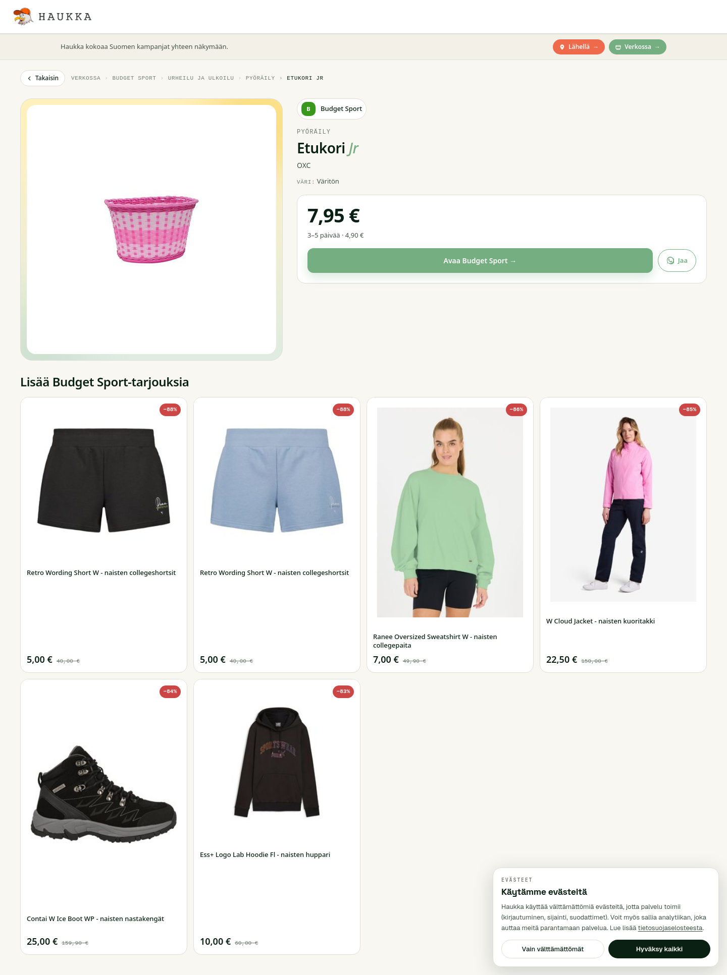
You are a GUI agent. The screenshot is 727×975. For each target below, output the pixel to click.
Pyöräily (260, 78)
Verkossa (637, 46)
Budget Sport (134, 78)
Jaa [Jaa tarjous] (677, 260)
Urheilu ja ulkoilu (201, 78)
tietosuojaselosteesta (670, 928)
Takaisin (43, 78)
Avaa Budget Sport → (479, 260)
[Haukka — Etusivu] (51, 16)
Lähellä (579, 46)
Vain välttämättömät (553, 949)
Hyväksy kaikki (659, 949)
